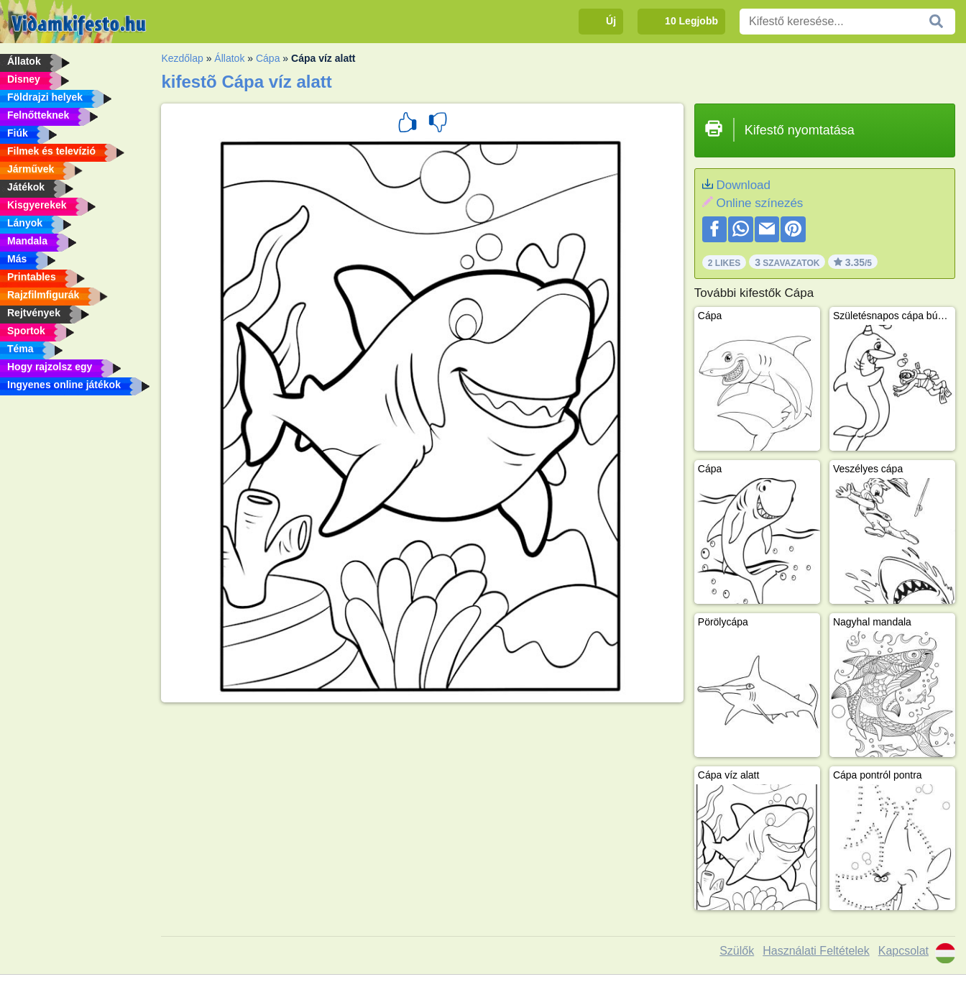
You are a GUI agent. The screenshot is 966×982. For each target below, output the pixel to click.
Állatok (229, 58)
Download (743, 185)
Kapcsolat (903, 951)
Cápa (268, 58)
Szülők (736, 951)
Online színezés (759, 203)
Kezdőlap (182, 58)
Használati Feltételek (816, 951)
